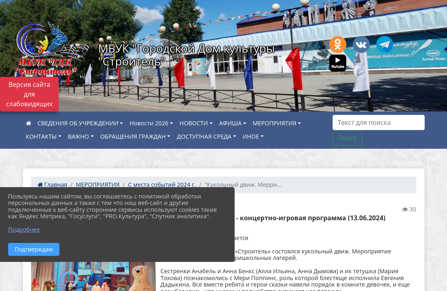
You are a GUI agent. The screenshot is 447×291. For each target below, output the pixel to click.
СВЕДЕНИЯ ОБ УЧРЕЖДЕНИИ (78, 123)
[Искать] (379, 122)
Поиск (347, 137)
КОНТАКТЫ (41, 136)
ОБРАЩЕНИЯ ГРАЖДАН (133, 136)
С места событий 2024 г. (162, 184)
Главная (53, 184)
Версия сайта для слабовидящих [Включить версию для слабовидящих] (29, 94)
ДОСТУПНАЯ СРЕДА (204, 136)
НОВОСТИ (194, 123)
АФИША (230, 123)
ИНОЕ (251, 136)
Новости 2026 (148, 123)
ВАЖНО (78, 136)
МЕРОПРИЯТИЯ (275, 123)
